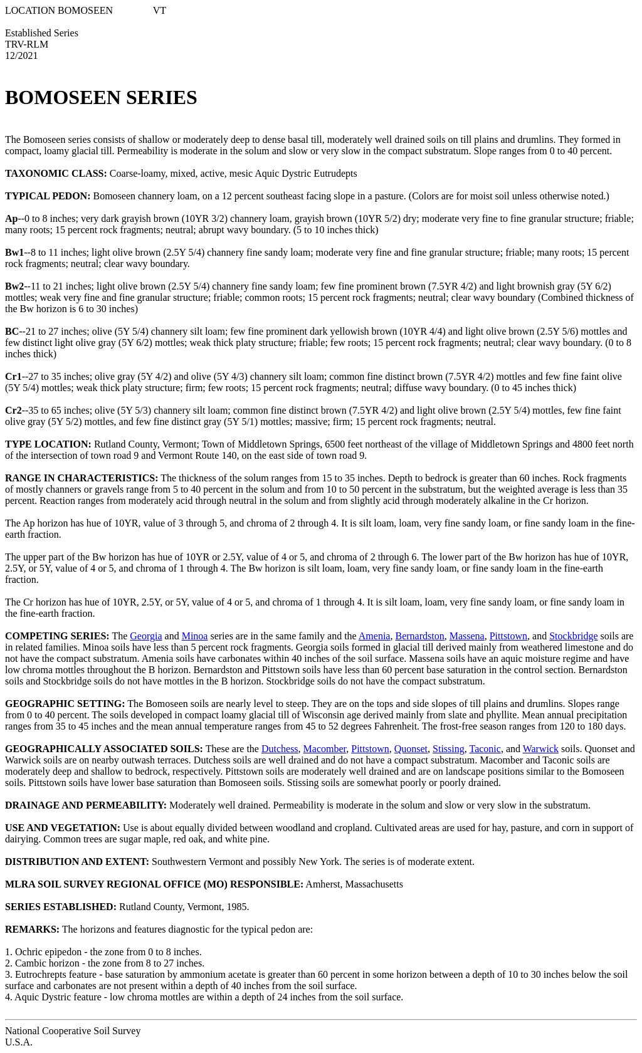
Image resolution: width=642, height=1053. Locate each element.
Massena (467, 636)
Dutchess (279, 748)
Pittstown (508, 636)
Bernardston (419, 636)
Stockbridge (573, 636)
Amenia (375, 636)
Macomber (325, 748)
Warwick (541, 748)
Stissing (449, 748)
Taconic (484, 748)
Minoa (195, 636)
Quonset (411, 748)
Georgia (146, 636)
